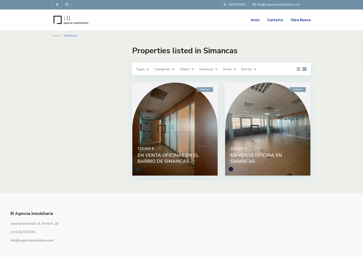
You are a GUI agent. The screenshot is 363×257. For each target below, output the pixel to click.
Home (56, 35)
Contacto (275, 20)
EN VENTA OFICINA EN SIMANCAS (256, 158)
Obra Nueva (301, 20)
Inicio (255, 20)
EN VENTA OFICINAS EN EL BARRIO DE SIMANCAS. (168, 158)
